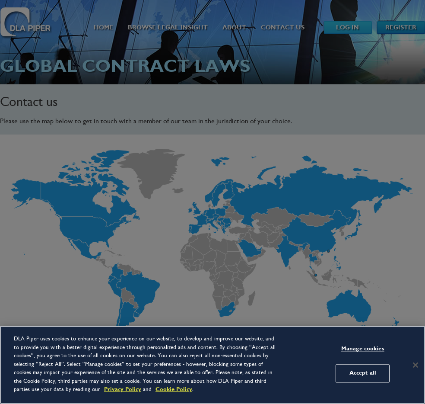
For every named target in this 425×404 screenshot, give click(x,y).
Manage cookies (362, 348)
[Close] (415, 365)
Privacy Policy (122, 389)
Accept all (362, 373)
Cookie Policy (173, 389)
